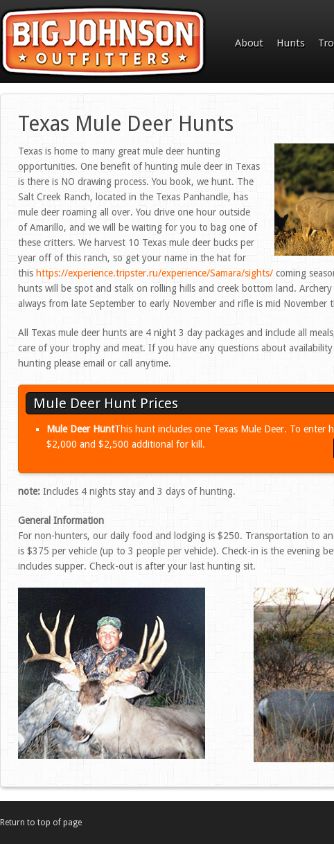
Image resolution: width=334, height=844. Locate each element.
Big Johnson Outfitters (104, 43)
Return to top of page (41, 822)
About (249, 43)
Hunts (290, 43)
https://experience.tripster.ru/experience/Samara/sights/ (154, 273)
